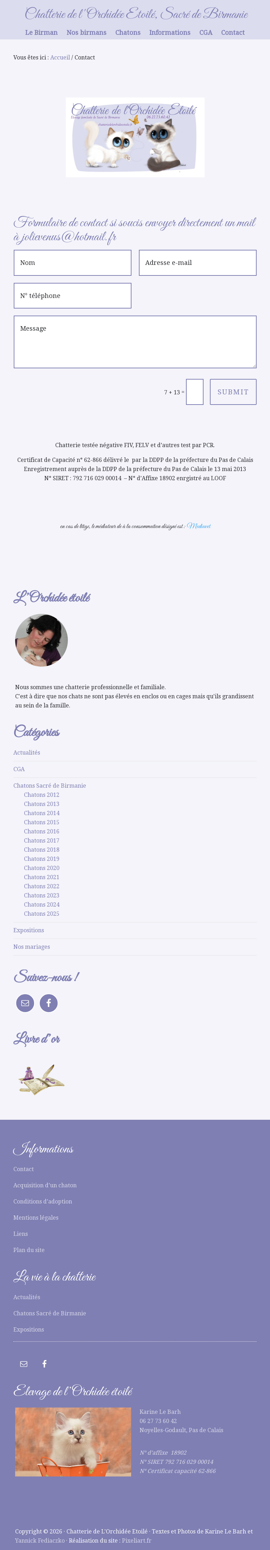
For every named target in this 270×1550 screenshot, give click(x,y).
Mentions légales (35, 1217)
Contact (23, 1169)
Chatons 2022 (41, 886)
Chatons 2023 (41, 895)
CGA (19, 769)
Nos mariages (31, 947)
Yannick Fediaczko (40, 1540)
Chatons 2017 (41, 840)
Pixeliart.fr (137, 1540)
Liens (20, 1234)
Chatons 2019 (41, 859)
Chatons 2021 (41, 877)
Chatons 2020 (41, 868)
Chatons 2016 (41, 831)
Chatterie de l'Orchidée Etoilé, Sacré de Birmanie (136, 15)
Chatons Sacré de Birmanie (49, 785)
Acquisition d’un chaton (45, 1185)
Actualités (26, 752)
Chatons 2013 (41, 804)
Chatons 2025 (41, 913)
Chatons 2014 (41, 813)
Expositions (28, 930)
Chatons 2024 (41, 904)
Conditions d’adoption (42, 1201)
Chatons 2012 (41, 795)
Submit (233, 392)
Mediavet (198, 526)
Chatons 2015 (41, 822)
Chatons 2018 (41, 849)
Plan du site (29, 1250)
